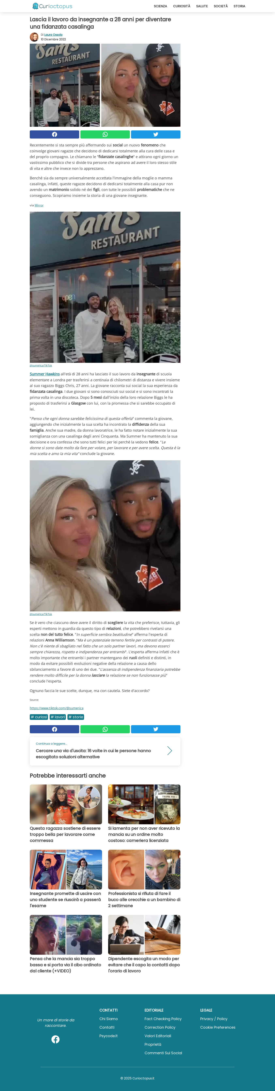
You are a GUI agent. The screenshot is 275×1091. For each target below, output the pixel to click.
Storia (239, 6)
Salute (202, 6)
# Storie (75, 716)
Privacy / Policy (213, 1018)
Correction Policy (160, 1027)
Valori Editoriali (158, 1035)
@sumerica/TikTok (41, 365)
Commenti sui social (163, 1052)
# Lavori (58, 716)
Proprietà (153, 1044)
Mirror (39, 205)
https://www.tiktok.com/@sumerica (56, 708)
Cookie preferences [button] (218, 1027)
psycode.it (108, 1035)
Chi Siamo (108, 1018)
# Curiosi (39, 716)
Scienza (160, 6)
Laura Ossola (53, 35)
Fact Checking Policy (163, 1018)
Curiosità (181, 6)
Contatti (106, 1027)
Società (221, 6)
